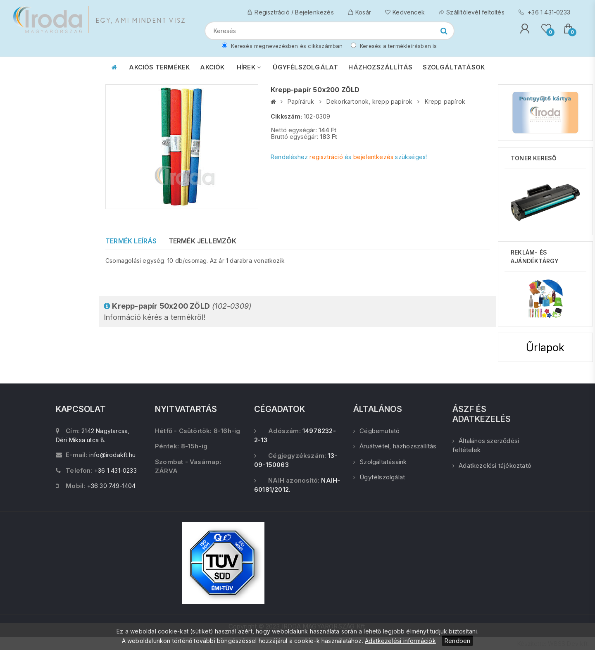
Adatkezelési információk (400, 640)
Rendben (457, 640)
